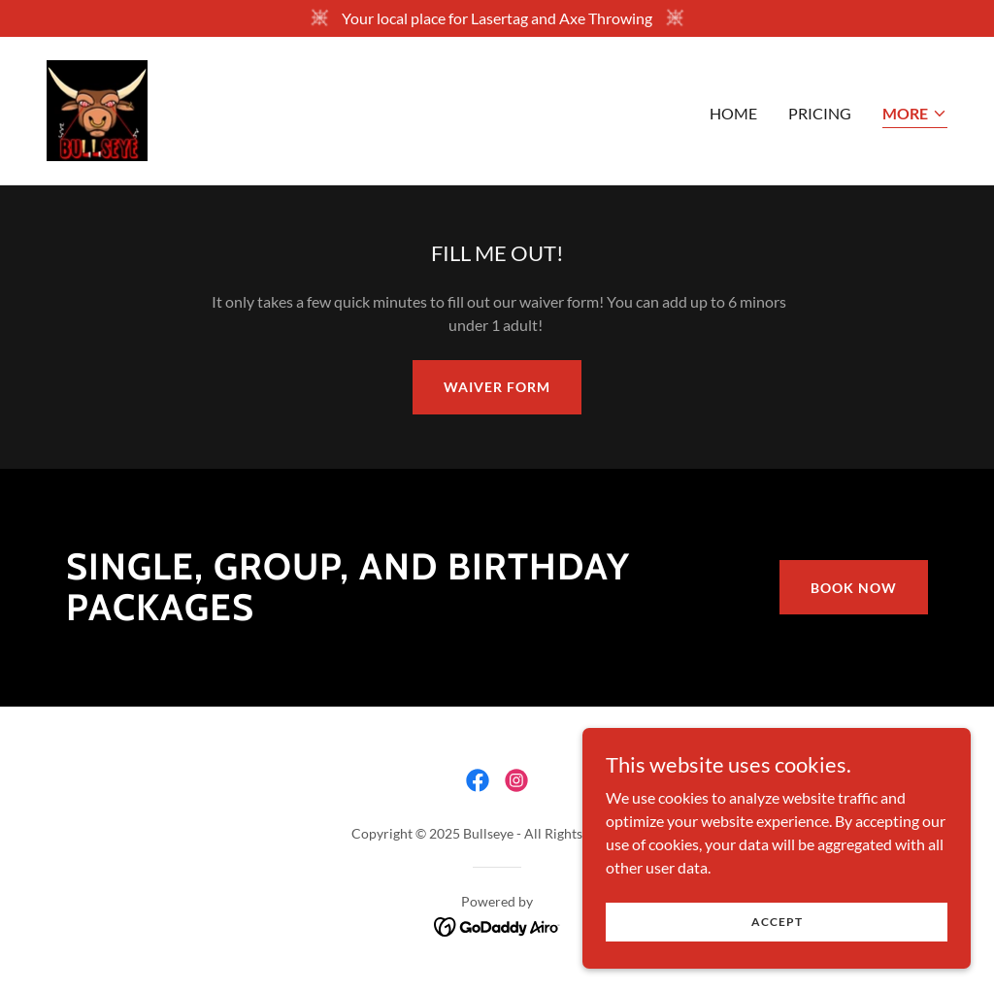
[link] (97, 108)
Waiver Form (497, 387)
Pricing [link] (819, 113)
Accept (777, 961)
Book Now (854, 587)
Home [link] (733, 113)
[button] (914, 115)
